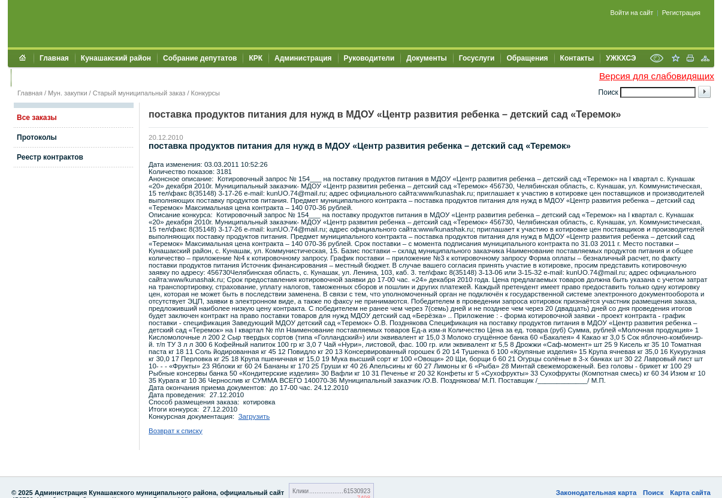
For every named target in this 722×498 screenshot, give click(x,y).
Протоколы (37, 137)
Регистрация (681, 12)
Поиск (653, 492)
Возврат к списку (176, 430)
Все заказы (37, 117)
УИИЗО (29, 77)
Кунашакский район (116, 58)
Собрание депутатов (200, 58)
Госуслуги (477, 58)
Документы (426, 58)
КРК (255, 58)
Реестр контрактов (50, 157)
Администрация (302, 58)
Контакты (577, 58)
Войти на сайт (632, 12)
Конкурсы (205, 93)
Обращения (527, 58)
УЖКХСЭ (621, 58)
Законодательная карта (596, 492)
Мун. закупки (67, 93)
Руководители (369, 58)
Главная (54, 58)
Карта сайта (690, 492)
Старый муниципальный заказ (139, 93)
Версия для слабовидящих (656, 76)
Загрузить (254, 416)
